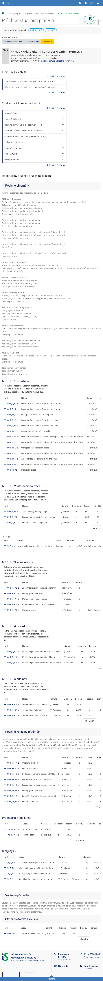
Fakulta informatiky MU (36, 961)
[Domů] (80, 3)
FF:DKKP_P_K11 (10, 522)
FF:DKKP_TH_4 (10, 458)
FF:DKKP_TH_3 (10, 447)
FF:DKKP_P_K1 (10, 403)
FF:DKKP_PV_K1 (10, 763)
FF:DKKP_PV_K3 (10, 774)
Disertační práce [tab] (11, 113)
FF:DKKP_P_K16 (10, 610)
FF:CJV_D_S (8, 879)
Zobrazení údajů (9, 37)
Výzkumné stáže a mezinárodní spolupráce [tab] (23, 130)
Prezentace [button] (47, 42)
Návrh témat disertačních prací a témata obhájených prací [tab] (30, 87)
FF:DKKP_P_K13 (10, 593)
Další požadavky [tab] (11, 159)
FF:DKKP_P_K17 (10, 651)
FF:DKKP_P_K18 (10, 657)
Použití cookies (91, 966)
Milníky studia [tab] (10, 153)
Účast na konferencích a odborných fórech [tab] (23, 125)
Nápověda (63, 966)
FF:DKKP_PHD (10, 470)
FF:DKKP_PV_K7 (10, 796)
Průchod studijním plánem (68, 13)
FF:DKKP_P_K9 (10, 511)
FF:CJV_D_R (8, 873)
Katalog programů (15, 13)
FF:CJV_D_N (9, 868)
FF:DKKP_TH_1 (10, 414)
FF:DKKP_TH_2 (10, 431)
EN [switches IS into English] (91, 2)
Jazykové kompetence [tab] (13, 148)
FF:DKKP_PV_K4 (10, 779)
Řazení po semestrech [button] (13, 42)
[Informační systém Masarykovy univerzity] (7, 3)
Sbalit (50, 76)
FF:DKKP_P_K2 (10, 409)
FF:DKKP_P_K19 (10, 662)
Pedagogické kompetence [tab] (15, 142)
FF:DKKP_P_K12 (10, 588)
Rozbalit (62, 76)
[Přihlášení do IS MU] (98, 3)
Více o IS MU (15, 961)
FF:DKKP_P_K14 (10, 599)
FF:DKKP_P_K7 (10, 453)
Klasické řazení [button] (32, 42)
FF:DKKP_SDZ (10, 933)
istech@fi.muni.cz (64, 960)
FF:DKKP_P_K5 (10, 436)
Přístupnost (88, 969)
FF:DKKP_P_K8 (10, 464)
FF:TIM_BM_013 (11, 834)
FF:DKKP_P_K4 (10, 425)
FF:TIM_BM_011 (11, 829)
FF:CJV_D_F (8, 862)
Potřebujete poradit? (63, 955)
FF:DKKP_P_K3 (10, 420)
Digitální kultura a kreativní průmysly (39, 13)
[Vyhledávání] (86, 3)
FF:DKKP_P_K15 (10, 604)
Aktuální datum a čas (91, 957)
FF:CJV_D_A (8, 546)
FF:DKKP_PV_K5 (10, 785)
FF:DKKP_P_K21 (10, 710)
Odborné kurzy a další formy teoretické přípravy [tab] (25, 136)
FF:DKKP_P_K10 (10, 517)
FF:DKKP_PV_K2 (10, 768)
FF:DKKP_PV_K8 (10, 801)
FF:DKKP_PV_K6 (10, 790)
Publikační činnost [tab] (12, 119)
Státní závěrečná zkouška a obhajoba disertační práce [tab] (28, 81)
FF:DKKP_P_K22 (10, 715)
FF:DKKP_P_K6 (10, 442)
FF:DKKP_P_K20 (10, 704)
